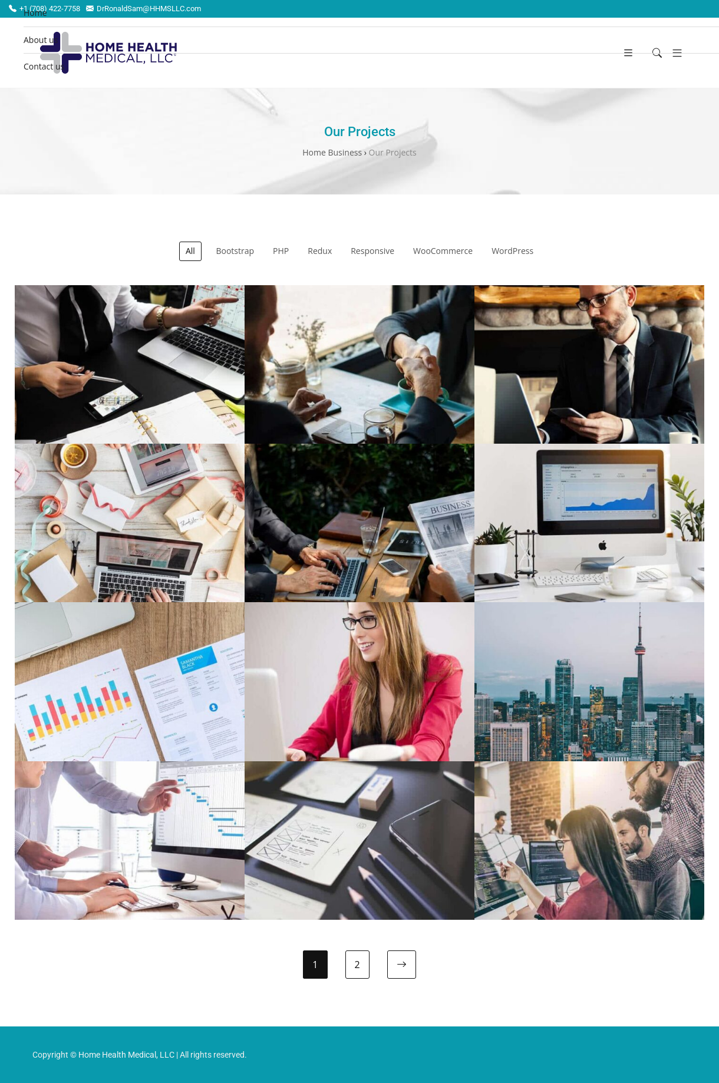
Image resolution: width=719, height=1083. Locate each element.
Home (35, 12)
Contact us (44, 66)
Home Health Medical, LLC (126, 1054)
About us (41, 39)
